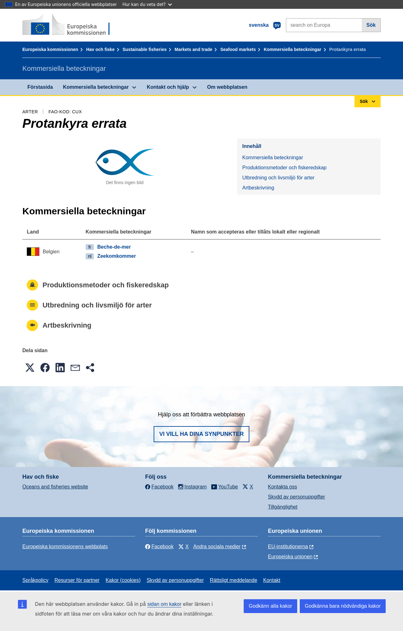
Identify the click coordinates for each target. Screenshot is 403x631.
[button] (30, 367)
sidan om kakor (164, 604)
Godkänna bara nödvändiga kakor (343, 606)
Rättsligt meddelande (233, 580)
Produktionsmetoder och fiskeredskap (284, 167)
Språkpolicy (35, 580)
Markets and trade (194, 49)
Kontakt (271, 580)
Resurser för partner (76, 580)
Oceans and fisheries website (55, 486)
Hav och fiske (100, 49)
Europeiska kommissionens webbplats (65, 546)
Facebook (159, 546)
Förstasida (40, 87)
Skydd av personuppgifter (296, 496)
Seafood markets (238, 49)
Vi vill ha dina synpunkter (201, 434)
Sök (371, 25)
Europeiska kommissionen (50, 49)
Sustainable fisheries (144, 49)
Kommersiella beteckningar (292, 49)
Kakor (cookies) (122, 580)
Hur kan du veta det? (147, 4)
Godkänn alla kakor (270, 606)
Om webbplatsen (227, 87)
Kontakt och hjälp (168, 87)
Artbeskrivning (258, 187)
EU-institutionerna (288, 546)
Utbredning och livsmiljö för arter (278, 177)
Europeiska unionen (290, 556)
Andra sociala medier (217, 546)
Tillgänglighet (283, 507)
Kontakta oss (282, 486)
